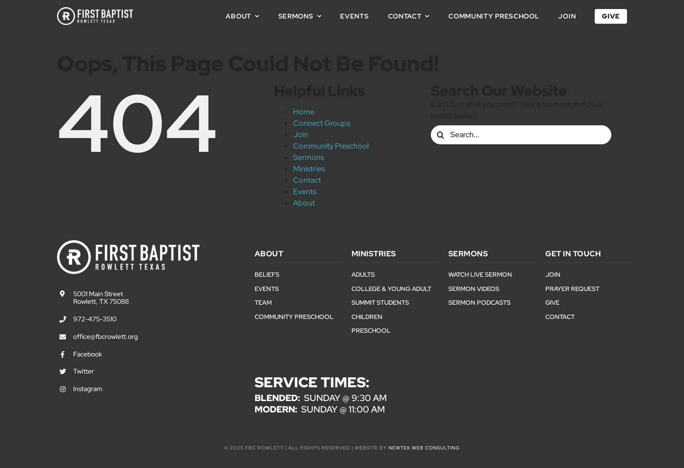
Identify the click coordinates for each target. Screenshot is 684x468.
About (304, 203)
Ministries (309, 169)
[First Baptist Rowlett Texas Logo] (95, 11)
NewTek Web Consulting (424, 448)
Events (304, 192)
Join (300, 135)
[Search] (440, 134)
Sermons (308, 157)
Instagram (87, 388)
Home (303, 112)
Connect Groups (321, 123)
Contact (307, 180)
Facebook (87, 354)
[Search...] (521, 134)
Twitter (83, 371)
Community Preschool (331, 146)
